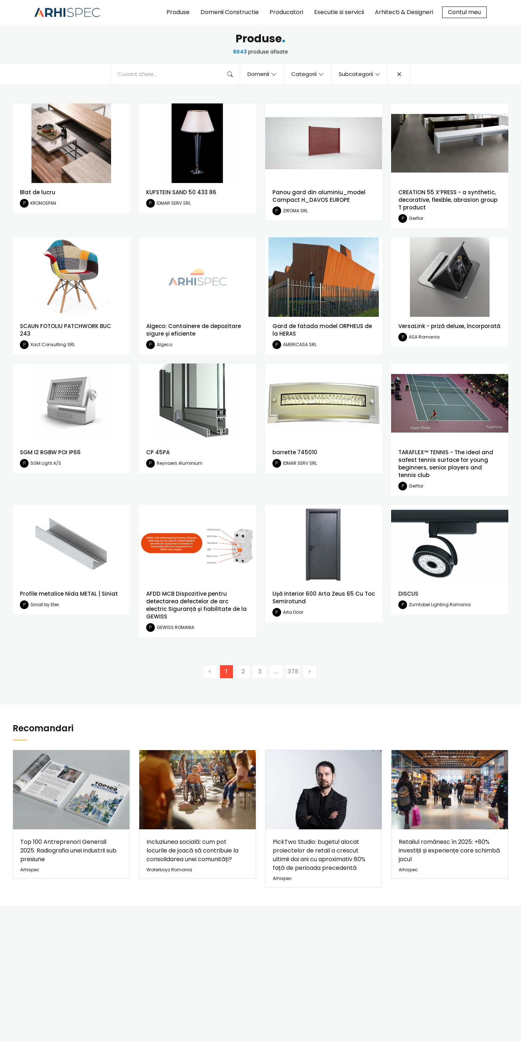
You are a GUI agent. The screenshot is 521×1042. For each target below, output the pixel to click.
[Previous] (209, 671)
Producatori (286, 12)
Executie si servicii (339, 12)
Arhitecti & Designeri (404, 12)
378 (293, 671)
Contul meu (464, 12)
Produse (178, 12)
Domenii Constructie (229, 12)
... (276, 671)
